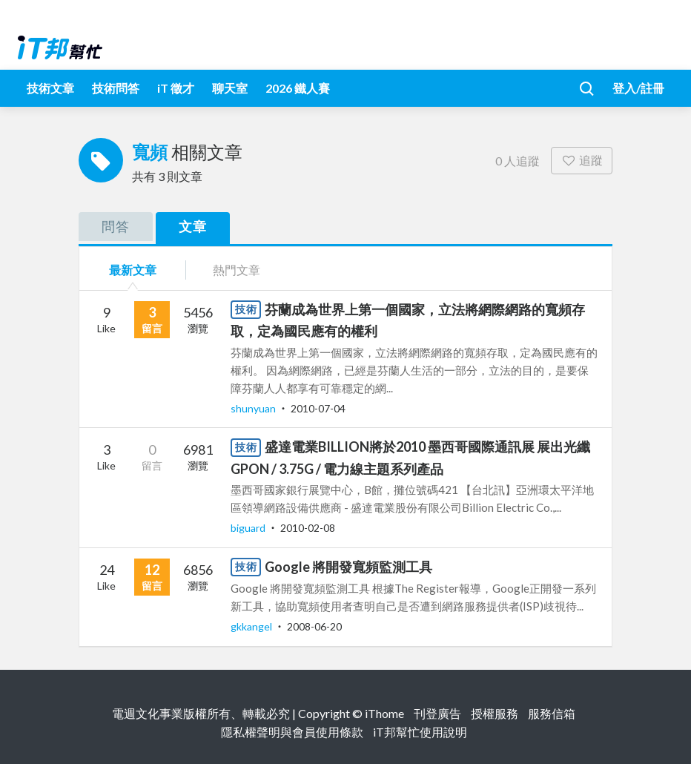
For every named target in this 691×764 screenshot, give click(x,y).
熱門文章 (236, 270)
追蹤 (582, 160)
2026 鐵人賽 (297, 88)
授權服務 (494, 713)
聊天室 (230, 88)
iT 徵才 (175, 88)
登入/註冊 (638, 88)
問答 (116, 226)
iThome (384, 713)
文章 (193, 226)
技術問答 (115, 88)
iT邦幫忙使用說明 (420, 732)
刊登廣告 (437, 713)
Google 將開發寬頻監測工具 (348, 567)
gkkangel (252, 626)
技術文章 (50, 88)
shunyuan (254, 408)
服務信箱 (551, 713)
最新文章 (132, 270)
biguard (249, 527)
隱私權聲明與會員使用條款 (292, 732)
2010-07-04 (318, 408)
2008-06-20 (314, 626)
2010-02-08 (307, 527)
